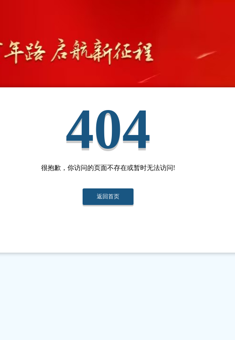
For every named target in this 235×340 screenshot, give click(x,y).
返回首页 (108, 196)
